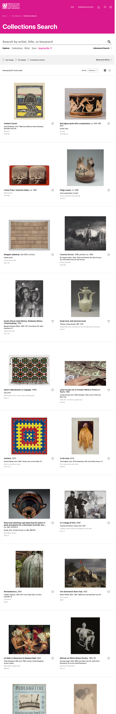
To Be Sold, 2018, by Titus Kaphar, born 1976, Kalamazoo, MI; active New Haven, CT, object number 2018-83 (85, 442)
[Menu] (111, 7)
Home (4, 16)
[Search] (105, 7)
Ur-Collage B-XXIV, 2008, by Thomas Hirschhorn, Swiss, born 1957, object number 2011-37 (85, 509)
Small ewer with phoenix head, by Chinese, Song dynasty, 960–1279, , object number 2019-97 (85, 307)
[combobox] (54, 41)
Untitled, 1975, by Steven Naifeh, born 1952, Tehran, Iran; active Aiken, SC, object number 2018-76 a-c (29, 442)
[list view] (109, 70)
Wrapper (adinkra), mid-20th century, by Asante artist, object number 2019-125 (29, 240)
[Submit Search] (109, 42)
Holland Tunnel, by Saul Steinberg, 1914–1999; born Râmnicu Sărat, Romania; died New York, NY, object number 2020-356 (29, 109)
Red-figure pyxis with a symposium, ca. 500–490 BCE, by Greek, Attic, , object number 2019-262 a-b (85, 109)
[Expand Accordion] (104, 60)
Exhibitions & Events (85, 7)
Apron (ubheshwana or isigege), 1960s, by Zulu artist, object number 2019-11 (29, 376)
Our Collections (16, 16)
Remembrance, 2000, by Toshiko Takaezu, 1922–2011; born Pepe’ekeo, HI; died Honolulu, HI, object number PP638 (29, 577)
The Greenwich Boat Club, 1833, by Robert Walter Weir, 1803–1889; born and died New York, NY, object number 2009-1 (85, 577)
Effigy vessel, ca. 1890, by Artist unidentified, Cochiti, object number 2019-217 (85, 174)
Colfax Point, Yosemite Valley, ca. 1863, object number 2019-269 (29, 174)
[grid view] (105, 70)
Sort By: (84, 70)
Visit (72, 7)
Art (98, 7)
